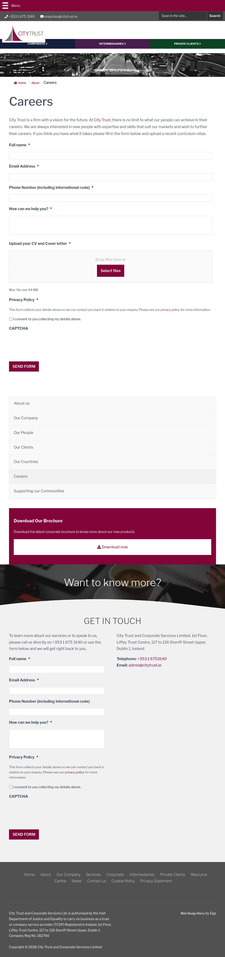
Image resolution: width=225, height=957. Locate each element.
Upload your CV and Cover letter (40, 248)
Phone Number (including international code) (51, 192)
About (45, 874)
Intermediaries (112, 49)
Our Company (68, 874)
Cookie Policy (123, 881)
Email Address (24, 171)
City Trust (102, 124)
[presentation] (45, 349)
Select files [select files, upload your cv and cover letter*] (110, 275)
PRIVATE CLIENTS (187, 49)
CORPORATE (37, 49)
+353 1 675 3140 (20, 16)
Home (20, 87)
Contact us (96, 881)
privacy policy (170, 314)
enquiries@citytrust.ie (58, 16)
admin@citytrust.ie (145, 667)
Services (93, 874)
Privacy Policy (23, 304)
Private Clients (172, 874)
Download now (112, 549)
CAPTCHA (18, 333)
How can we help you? (30, 213)
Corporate (115, 874)
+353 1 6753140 (152, 661)
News (77, 881)
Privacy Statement (156, 881)
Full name (19, 149)
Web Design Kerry (191, 913)
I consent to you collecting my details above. (47, 323)
